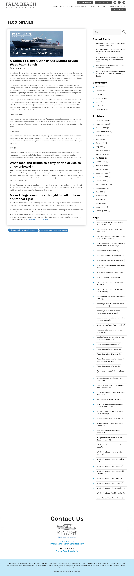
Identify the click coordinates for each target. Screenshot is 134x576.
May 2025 (100, 147)
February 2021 (101, 211)
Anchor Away (101, 87)
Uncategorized (102, 109)
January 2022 (101, 169)
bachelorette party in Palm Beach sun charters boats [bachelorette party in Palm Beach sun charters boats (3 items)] (110, 223)
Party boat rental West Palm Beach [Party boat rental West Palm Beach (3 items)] (111, 372)
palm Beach (101, 102)
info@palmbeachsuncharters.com (67, 544)
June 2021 (100, 196)
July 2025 (100, 139)
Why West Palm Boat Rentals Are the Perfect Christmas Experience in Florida (110, 51)
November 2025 (102, 124)
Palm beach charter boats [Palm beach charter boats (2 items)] (109, 349)
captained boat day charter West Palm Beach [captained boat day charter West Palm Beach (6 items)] (110, 290)
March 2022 (100, 162)
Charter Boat (101, 91)
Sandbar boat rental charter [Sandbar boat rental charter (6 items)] (109, 399)
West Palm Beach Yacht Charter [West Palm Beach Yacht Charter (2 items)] (111, 493)
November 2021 (102, 177)
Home (55, 6)
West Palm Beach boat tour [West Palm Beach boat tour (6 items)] (109, 478)
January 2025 (101, 154)
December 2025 (102, 120)
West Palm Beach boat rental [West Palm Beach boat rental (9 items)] (110, 466)
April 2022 (100, 158)
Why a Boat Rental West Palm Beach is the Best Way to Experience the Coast (110, 59)
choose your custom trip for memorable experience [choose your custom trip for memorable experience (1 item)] (108, 312)
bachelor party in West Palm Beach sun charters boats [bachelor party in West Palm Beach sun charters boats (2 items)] (111, 237)
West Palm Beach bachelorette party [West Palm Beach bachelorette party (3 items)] (109, 453)
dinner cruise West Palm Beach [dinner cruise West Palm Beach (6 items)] (111, 325)
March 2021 (100, 207)
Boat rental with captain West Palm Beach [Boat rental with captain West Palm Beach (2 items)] (111, 266)
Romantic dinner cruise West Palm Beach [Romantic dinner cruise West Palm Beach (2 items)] (111, 393)
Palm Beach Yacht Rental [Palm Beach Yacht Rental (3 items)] (108, 366)
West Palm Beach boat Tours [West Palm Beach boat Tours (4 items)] (110, 483)
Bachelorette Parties (77, 6)
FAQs (104, 6)
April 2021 (100, 203)
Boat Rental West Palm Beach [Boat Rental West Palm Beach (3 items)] (110, 260)
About (62, 6)
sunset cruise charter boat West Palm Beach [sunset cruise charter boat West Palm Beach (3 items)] (110, 412)
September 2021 (102, 184)
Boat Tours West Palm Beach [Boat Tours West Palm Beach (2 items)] (110, 277)
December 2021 (102, 173)
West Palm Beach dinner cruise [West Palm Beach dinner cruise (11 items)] (111, 488)
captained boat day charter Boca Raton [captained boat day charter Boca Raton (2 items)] (110, 283)
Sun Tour (99, 106)
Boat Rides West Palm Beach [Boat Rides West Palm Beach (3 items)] (110, 272)
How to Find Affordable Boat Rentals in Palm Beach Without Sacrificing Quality (110, 74)
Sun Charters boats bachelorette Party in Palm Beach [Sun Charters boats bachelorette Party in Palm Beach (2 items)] (110, 405)
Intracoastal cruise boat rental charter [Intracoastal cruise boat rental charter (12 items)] (109, 331)
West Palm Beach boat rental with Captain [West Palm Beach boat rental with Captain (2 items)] (110, 472)
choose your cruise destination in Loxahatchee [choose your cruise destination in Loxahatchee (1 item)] (110, 305)
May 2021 (99, 199)
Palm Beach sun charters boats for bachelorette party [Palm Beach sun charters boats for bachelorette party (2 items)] (111, 360)
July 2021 (100, 192)
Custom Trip (101, 94)
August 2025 (101, 135)
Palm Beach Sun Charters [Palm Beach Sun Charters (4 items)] (109, 354)
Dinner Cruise (101, 98)
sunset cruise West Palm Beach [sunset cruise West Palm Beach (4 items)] (111, 419)
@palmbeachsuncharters (67, 537)
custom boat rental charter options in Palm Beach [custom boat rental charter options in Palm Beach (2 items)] (111, 319)
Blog (123, 6)
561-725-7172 (67, 541)
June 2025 (100, 143)
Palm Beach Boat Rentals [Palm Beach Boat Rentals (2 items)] (108, 344)
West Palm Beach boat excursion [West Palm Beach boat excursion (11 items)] (110, 460)
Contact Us (114, 6)
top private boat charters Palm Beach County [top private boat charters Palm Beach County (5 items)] (109, 439)
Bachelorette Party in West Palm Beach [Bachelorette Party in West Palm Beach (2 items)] (110, 230)
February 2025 (102, 150)
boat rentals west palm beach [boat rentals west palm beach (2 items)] (110, 255)
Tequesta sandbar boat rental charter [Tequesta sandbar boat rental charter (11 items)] (109, 432)
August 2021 (101, 188)
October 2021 (101, 181)
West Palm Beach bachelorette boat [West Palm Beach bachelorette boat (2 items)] (109, 446)
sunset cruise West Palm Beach (54, 230)
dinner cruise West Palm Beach (23, 230)
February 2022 (102, 165)
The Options (94, 6)
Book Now (118, 9)
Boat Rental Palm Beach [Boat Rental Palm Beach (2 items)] (108, 251)
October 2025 (101, 128)
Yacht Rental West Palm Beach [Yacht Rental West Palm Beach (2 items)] (110, 498)
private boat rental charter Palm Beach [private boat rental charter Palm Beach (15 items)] (110, 379)
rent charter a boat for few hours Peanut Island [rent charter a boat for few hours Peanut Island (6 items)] (110, 386)
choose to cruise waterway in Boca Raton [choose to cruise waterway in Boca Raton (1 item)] (111, 298)
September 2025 (102, 132)
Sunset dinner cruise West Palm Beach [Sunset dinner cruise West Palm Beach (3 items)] (110, 424)
